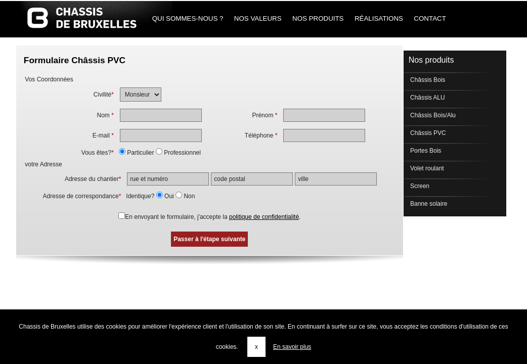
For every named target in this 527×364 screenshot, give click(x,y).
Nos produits (317, 18)
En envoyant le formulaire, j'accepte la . (212, 216)
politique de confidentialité (264, 216)
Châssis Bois (427, 79)
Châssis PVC (427, 132)
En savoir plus (292, 346)
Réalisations (379, 18)
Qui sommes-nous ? (187, 18)
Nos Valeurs (257, 18)
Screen (419, 186)
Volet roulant (426, 168)
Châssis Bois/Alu (432, 115)
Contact (430, 18)
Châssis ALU (427, 97)
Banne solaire (428, 203)
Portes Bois (425, 150)
